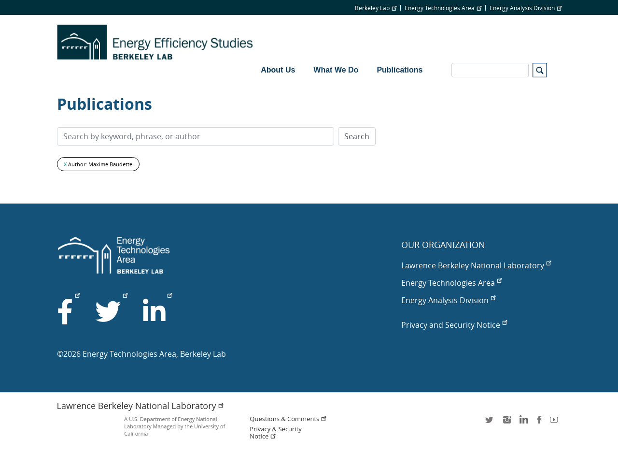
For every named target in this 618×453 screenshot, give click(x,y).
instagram (506, 422)
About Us (278, 70)
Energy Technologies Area (443, 8)
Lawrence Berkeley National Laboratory (476, 265)
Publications (399, 70)
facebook (539, 422)
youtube (556, 422)
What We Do (335, 70)
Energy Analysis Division (526, 8)
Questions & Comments (288, 419)
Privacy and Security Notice (454, 325)
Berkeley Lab (375, 8)
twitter (490, 422)
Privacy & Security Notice (275, 432)
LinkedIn (523, 422)
